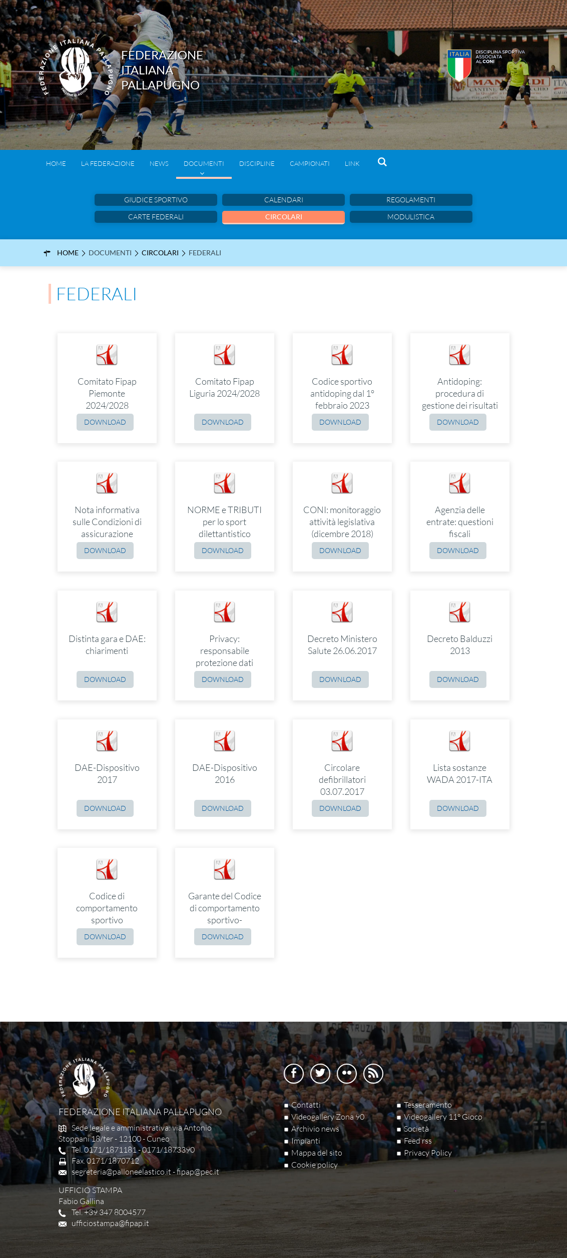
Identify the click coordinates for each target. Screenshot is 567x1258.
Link (352, 163)
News (159, 163)
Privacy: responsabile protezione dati (224, 650)
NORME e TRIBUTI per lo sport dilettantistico (224, 521)
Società (416, 1129)
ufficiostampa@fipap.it (110, 1223)
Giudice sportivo (156, 199)
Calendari (283, 199)
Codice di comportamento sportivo (107, 907)
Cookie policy (314, 1165)
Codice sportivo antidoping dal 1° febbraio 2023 (342, 393)
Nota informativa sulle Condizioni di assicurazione (107, 521)
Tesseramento (428, 1105)
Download (105, 422)
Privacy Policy (428, 1153)
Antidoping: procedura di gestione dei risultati (460, 393)
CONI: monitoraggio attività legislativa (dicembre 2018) (342, 521)
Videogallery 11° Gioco (443, 1117)
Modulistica (410, 216)
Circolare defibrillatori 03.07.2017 (342, 779)
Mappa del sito (316, 1153)
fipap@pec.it (198, 1172)
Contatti (306, 1105)
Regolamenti (410, 199)
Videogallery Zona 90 (327, 1117)
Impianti (305, 1141)
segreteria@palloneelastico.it (121, 1172)
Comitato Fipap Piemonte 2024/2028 (107, 393)
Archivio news (315, 1129)
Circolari (283, 216)
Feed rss (418, 1141)
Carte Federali (156, 216)
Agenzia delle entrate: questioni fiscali (459, 521)
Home (56, 163)
